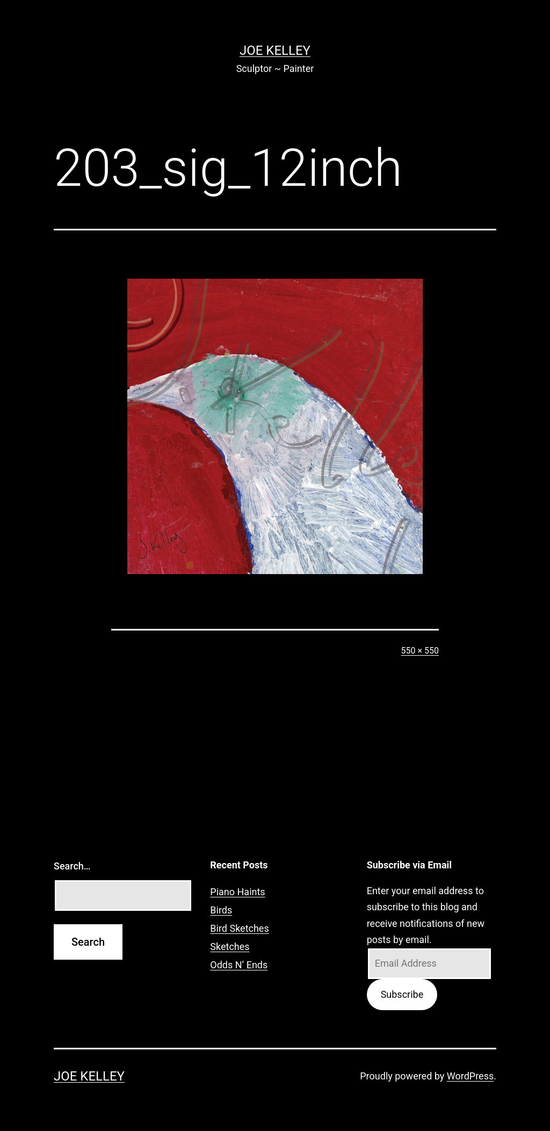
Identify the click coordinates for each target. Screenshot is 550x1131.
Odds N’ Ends (238, 964)
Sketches (229, 946)
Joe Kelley (275, 50)
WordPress (470, 1076)
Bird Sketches (239, 928)
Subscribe (402, 994)
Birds (221, 910)
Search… (72, 866)
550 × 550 (420, 651)
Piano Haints (237, 891)
